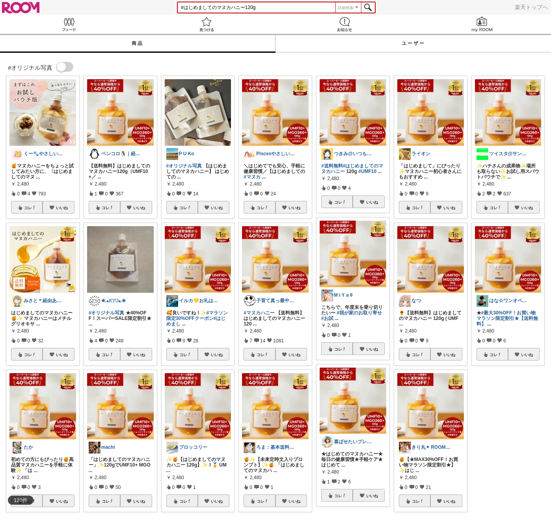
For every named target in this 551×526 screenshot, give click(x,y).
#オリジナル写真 (107, 313)
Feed (69, 24)
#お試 (327, 318)
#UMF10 (367, 171)
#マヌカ (252, 177)
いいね (62, 208)
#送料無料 (332, 166)
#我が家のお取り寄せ (359, 313)
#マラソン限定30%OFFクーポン (197, 315)
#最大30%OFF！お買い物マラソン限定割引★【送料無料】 (507, 318)
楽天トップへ (531, 7)
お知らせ (344, 24)
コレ (30, 208)
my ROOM (482, 24)
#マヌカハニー (259, 313)
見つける (207, 24)
